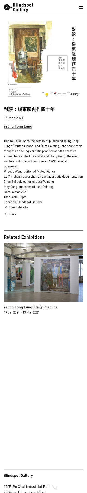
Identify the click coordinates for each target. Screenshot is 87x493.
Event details (18, 207)
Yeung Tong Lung (18, 126)
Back (12, 214)
